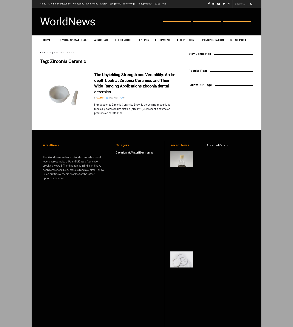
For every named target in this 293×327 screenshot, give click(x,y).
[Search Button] (250, 4)
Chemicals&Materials (59, 3)
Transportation (144, 3)
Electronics (92, 3)
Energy (103, 3)
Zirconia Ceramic (65, 52)
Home (43, 3)
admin (100, 98)
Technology (129, 3)
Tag (51, 52)
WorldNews (67, 21)
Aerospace (78, 3)
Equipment (115, 3)
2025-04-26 (112, 98)
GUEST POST (161, 3)
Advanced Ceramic (218, 145)
